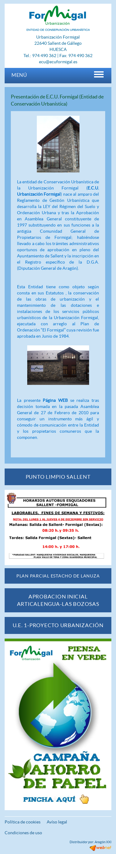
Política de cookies (23, 821)
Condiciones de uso (23, 832)
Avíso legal (57, 821)
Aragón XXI (103, 842)
